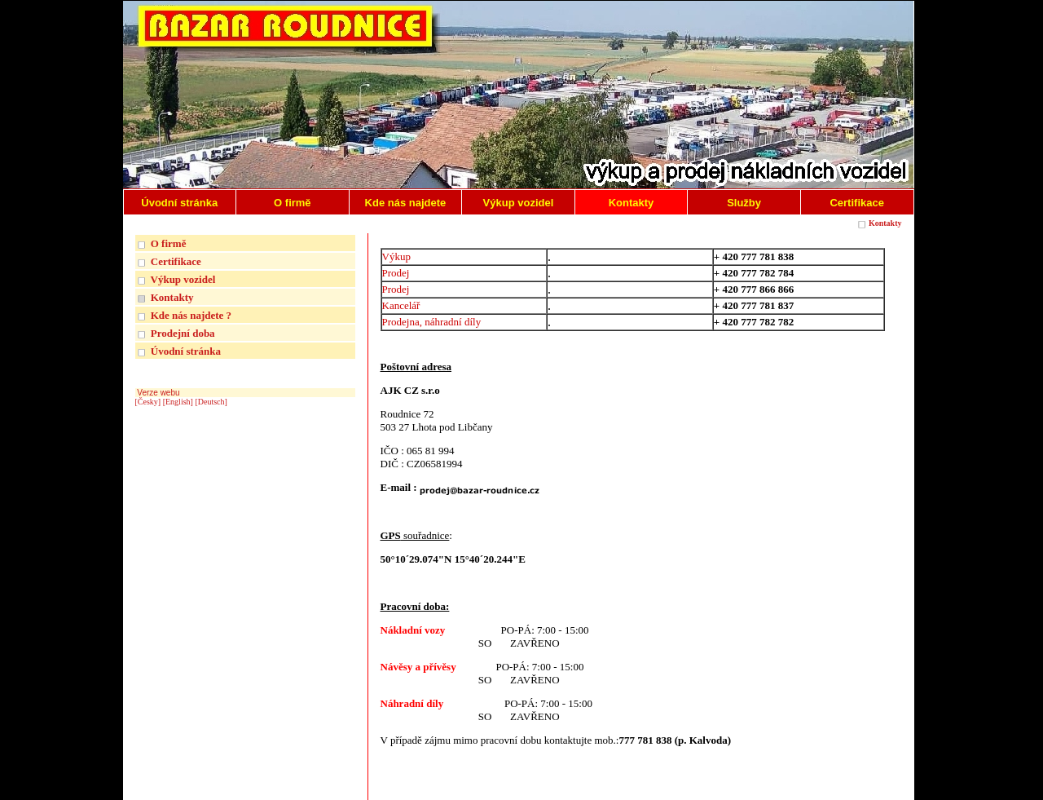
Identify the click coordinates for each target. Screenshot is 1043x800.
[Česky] (148, 401)
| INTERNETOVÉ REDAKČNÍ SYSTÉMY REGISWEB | (806, 784)
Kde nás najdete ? (191, 315)
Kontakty (885, 223)
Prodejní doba (183, 333)
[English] (178, 401)
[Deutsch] (211, 401)
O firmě (169, 243)
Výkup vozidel (183, 279)
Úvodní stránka (186, 351)
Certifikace (176, 261)
